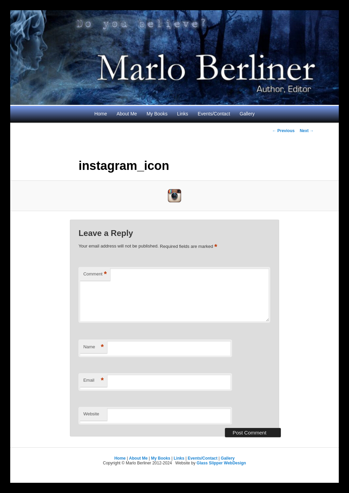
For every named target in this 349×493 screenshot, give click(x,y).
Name (93, 347)
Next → (307, 130)
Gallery (247, 113)
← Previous (283, 130)
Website (91, 413)
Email (93, 380)
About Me (127, 113)
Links (182, 113)
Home (100, 113)
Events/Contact (214, 113)
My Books (157, 113)
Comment (95, 274)
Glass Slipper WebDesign (221, 463)
